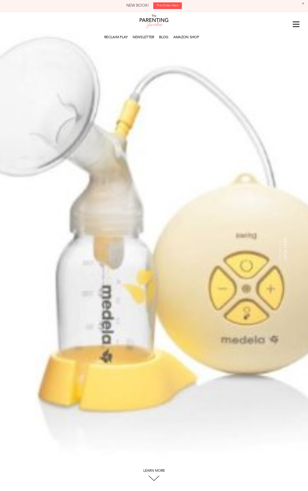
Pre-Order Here (167, 5)
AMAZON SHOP (186, 37)
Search (203, 36)
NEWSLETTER (143, 37)
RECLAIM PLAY (116, 37)
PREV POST (23, 249)
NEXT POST (285, 248)
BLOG (164, 37)
